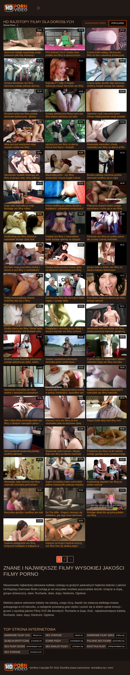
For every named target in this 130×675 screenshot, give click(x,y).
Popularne (117, 23)
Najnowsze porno (95, 23)
